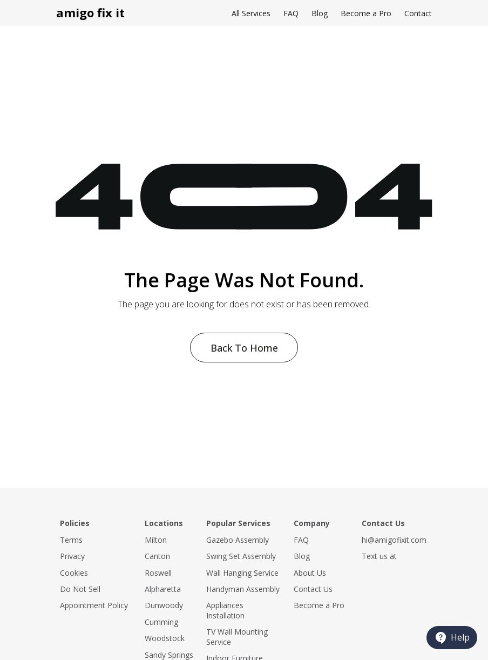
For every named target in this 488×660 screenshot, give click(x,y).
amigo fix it (90, 12)
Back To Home (244, 347)
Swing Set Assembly (241, 556)
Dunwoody (164, 605)
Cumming (161, 622)
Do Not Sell (80, 589)
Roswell (158, 573)
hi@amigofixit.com (394, 540)
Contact (418, 13)
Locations (164, 523)
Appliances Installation (225, 610)
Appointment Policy (94, 605)
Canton (157, 556)
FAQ (291, 13)
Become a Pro (366, 13)
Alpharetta (163, 589)
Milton (156, 540)
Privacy (72, 556)
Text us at (379, 556)
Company (312, 523)
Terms (71, 540)
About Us (310, 573)
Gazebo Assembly (237, 540)
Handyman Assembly (243, 589)
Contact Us (313, 589)
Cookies (74, 573)
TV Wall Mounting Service (237, 636)
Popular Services (238, 523)
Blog (319, 13)
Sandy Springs (169, 655)
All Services (251, 13)
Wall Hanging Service (242, 573)
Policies (75, 523)
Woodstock (165, 638)
